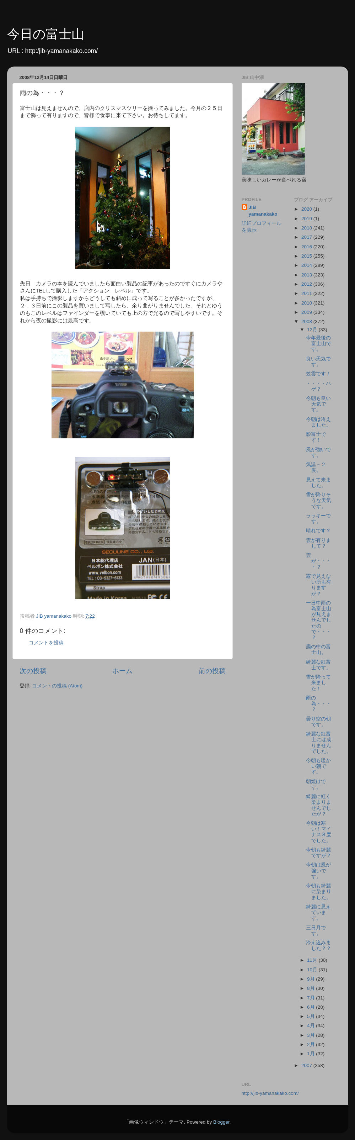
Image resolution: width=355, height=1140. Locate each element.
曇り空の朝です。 (318, 721)
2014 (307, 265)
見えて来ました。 (318, 482)
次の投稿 (33, 671)
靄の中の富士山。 (318, 649)
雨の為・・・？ (318, 703)
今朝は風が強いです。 (318, 870)
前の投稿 (212, 671)
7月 (311, 998)
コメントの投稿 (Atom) (57, 685)
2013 (307, 275)
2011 (307, 293)
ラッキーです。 (318, 518)
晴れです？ (318, 530)
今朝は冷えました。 (318, 422)
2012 (307, 284)
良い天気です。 (318, 361)
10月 (313, 969)
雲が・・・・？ (318, 561)
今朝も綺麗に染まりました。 (318, 891)
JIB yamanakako (263, 211)
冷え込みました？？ (318, 945)
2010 (307, 303)
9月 (311, 979)
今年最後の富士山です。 (318, 343)
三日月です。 (316, 930)
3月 (311, 1035)
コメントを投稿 (46, 642)
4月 (311, 1025)
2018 (307, 228)
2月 (311, 1044)
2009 (307, 312)
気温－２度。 (316, 467)
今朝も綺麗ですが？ (318, 852)
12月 (313, 329)
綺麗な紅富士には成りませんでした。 (318, 742)
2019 (307, 218)
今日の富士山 (45, 34)
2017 (307, 237)
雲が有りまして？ (318, 543)
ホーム (122, 671)
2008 (307, 321)
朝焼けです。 (316, 784)
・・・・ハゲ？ (318, 386)
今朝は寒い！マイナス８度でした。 (318, 831)
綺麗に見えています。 (318, 912)
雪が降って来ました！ (318, 682)
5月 (311, 1016)
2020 (307, 209)
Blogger (221, 1122)
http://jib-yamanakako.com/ (270, 1093)
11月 (313, 960)
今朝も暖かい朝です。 (318, 766)
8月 (311, 988)
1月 (311, 1053)
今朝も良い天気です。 (318, 404)
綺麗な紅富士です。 (318, 664)
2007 (307, 1065)
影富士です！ (316, 437)
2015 (307, 256)
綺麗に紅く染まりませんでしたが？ (318, 805)
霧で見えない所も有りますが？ (318, 585)
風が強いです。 (318, 452)
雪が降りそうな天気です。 (318, 500)
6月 (311, 1007)
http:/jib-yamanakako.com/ (61, 50)
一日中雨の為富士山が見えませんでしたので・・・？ (318, 620)
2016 (307, 246)
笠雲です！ (318, 373)
